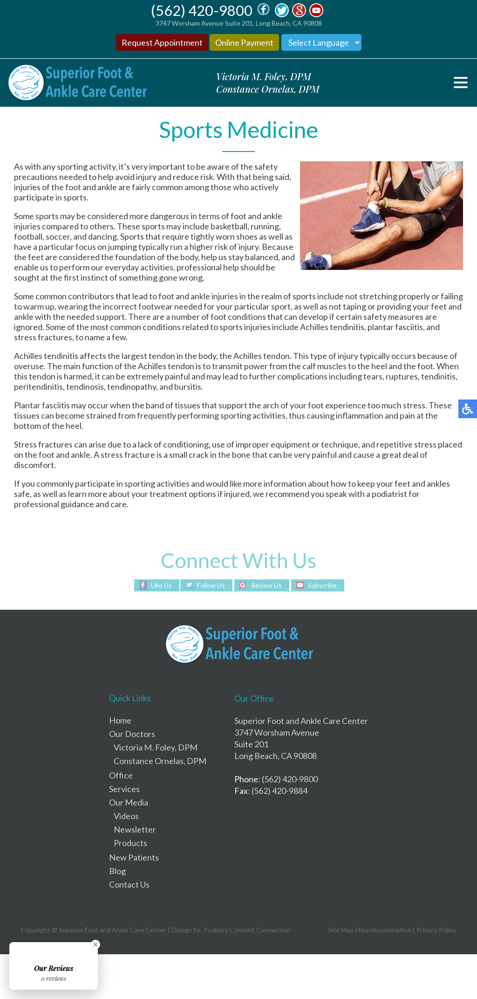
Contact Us (129, 884)
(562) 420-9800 (201, 10)
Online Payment (244, 42)
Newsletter (135, 829)
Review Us (266, 585)
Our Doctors (132, 734)
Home (120, 720)
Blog (117, 871)
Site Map (341, 930)
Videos (126, 816)
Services (124, 789)
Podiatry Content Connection (247, 930)
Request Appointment (162, 42)
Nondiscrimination (385, 930)
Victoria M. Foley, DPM (156, 747)
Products (130, 843)
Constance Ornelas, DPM (160, 761)
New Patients (134, 857)
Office (121, 775)
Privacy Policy (436, 930)
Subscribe (322, 585)
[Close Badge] (95, 944)
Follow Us (211, 585)
